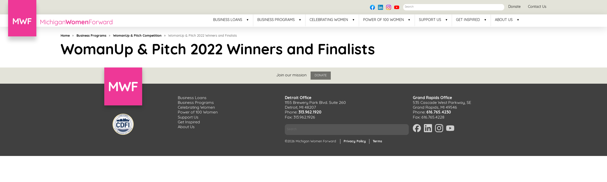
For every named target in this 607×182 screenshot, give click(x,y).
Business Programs (276, 20)
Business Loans (227, 20)
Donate (514, 7)
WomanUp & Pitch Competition (137, 35)
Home (65, 35)
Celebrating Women (329, 20)
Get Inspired (468, 20)
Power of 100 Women (383, 20)
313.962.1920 (309, 112)
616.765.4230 (438, 112)
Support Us (430, 20)
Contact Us (537, 7)
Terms (377, 141)
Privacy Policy (355, 141)
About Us (504, 20)
